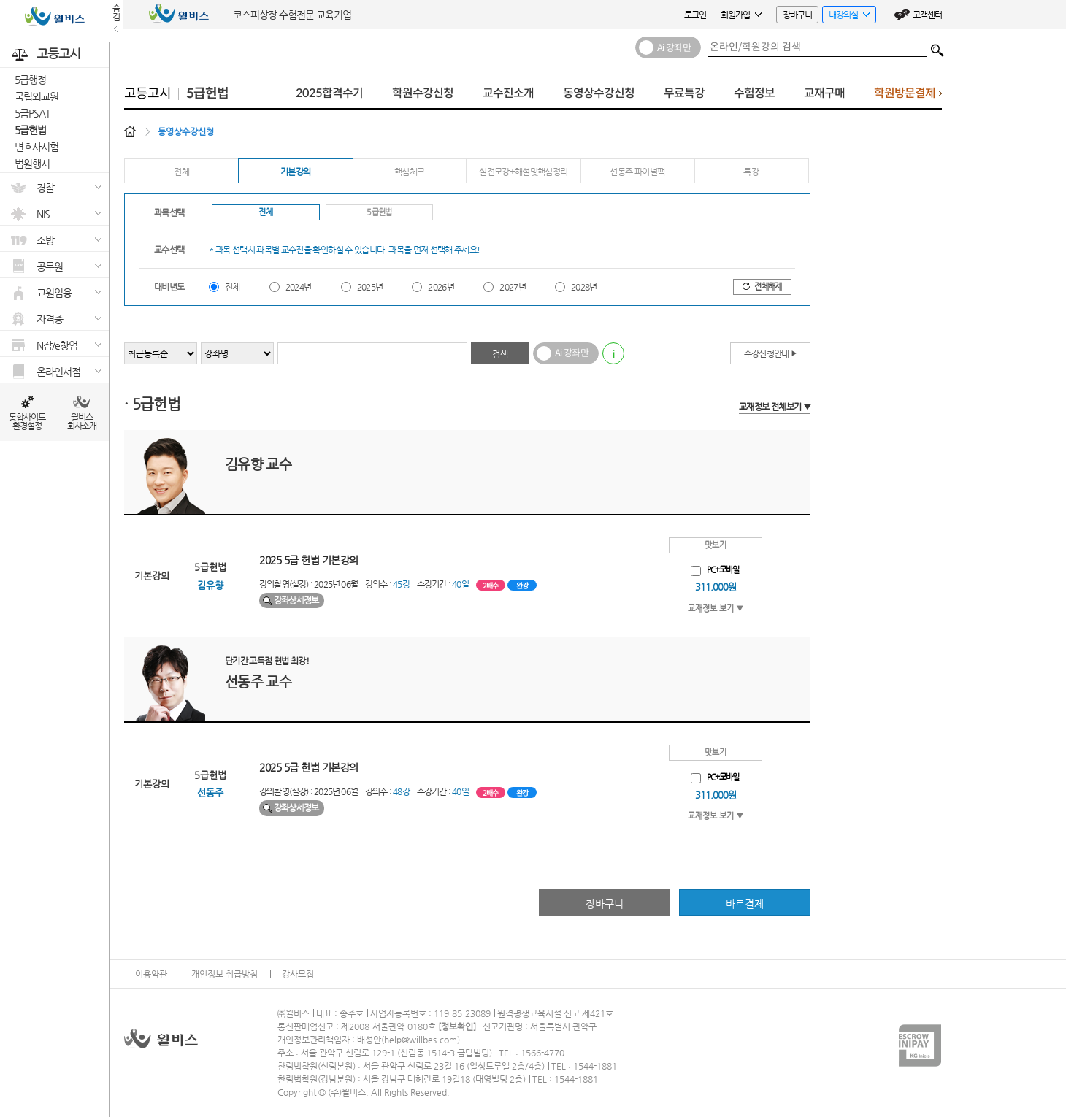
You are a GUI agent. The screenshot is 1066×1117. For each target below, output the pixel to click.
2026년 (441, 287)
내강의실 (846, 16)
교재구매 (824, 93)
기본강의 (295, 171)
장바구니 (797, 14)
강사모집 (298, 974)
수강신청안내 (770, 353)
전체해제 (762, 286)
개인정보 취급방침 (224, 974)
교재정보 (774, 407)
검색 (937, 47)
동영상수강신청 (598, 93)
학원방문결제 (908, 96)
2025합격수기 (329, 93)
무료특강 (684, 93)
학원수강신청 (422, 93)
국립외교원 (36, 96)
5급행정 (30, 79)
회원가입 (741, 14)
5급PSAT (32, 113)
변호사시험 (36, 147)
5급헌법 (30, 130)
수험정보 (754, 93)
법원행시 (32, 163)
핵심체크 (409, 171)
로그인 (695, 14)
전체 (181, 171)
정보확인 (457, 1026)
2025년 (370, 287)
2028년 (584, 287)
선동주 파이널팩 (637, 171)
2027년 (512, 287)
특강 (751, 171)
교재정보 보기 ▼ (715, 608)
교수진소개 (508, 93)
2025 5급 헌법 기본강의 (308, 560)
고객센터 (927, 14)
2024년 (298, 287)
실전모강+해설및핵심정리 (523, 171)
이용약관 (151, 974)
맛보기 (715, 545)
